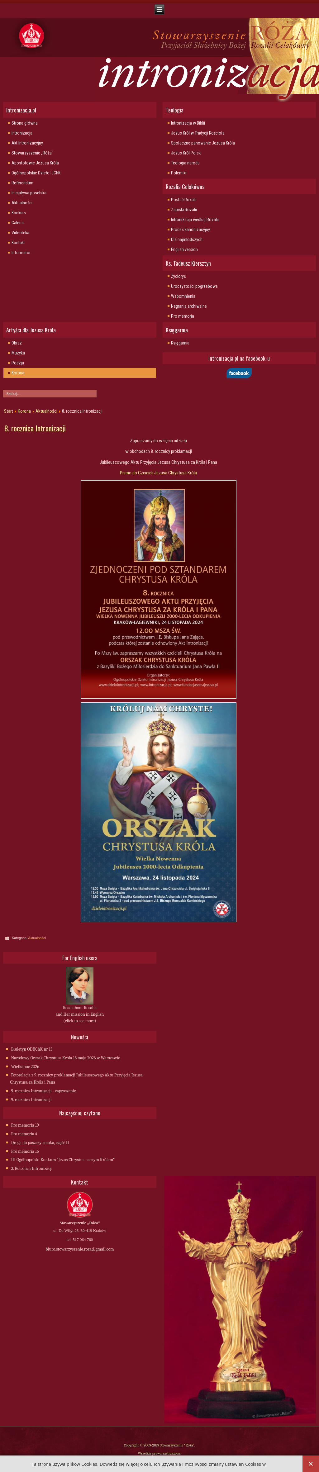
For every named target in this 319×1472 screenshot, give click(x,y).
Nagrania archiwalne (189, 306)
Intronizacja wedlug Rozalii (195, 219)
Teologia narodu (185, 162)
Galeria (18, 222)
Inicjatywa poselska (29, 192)
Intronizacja (22, 133)
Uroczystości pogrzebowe (194, 286)
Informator (21, 252)
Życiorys (178, 276)
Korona (18, 372)
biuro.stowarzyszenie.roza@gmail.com (79, 1249)
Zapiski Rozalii (184, 209)
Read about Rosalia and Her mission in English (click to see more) (80, 1014)
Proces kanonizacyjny (190, 229)
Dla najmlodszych (186, 239)
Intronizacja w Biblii (188, 123)
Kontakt (18, 242)
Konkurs (19, 212)
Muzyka (18, 352)
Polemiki (178, 172)
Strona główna (25, 123)
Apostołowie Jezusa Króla (35, 162)
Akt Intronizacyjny (27, 142)
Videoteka (20, 232)
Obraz (17, 342)
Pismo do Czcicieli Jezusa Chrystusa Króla (158, 473)
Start (8, 411)
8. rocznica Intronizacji (35, 428)
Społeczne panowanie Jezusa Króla (203, 142)
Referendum (22, 182)
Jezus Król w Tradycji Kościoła (198, 133)
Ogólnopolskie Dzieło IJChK (36, 172)
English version (184, 249)
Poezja (18, 362)
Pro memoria (182, 316)
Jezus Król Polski (186, 152)
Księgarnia (180, 342)
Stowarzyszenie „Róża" (32, 152)
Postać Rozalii (184, 199)
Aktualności (22, 202)
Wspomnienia (183, 296)
